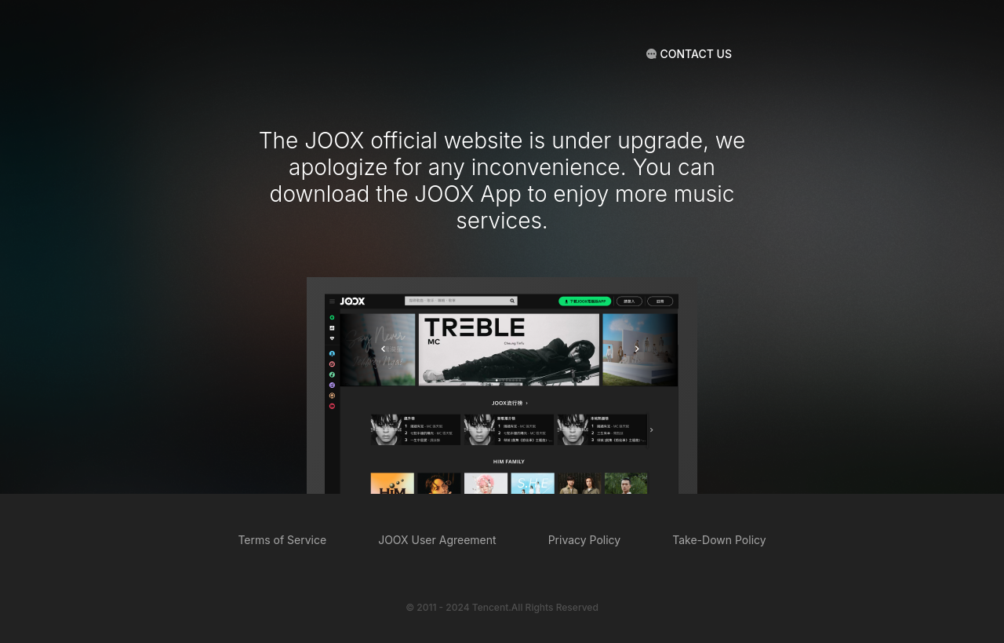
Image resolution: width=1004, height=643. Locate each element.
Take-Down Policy (719, 539)
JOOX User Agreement (437, 539)
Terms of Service (282, 539)
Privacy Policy (584, 539)
